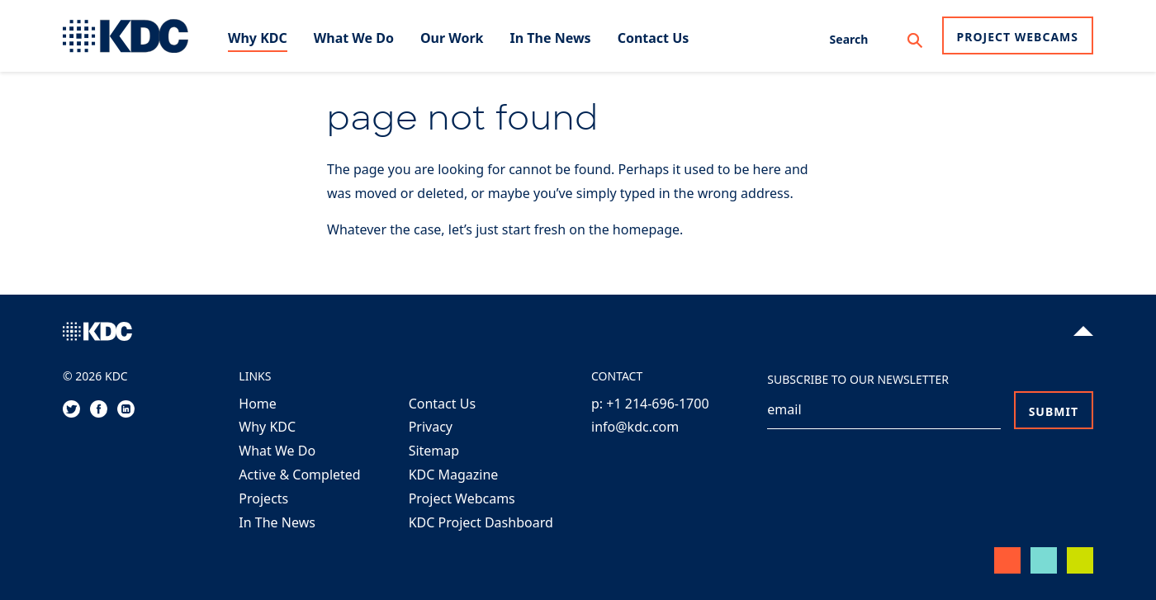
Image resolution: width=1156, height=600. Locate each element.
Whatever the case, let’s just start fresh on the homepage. (505, 229)
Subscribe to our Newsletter (858, 379)
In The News (277, 522)
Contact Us (442, 403)
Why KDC (267, 427)
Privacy (430, 427)
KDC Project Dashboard (481, 522)
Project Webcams (1017, 37)
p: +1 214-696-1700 (650, 403)
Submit (1053, 411)
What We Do (277, 451)
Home (258, 403)
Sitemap (434, 451)
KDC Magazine (454, 474)
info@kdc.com (635, 427)
